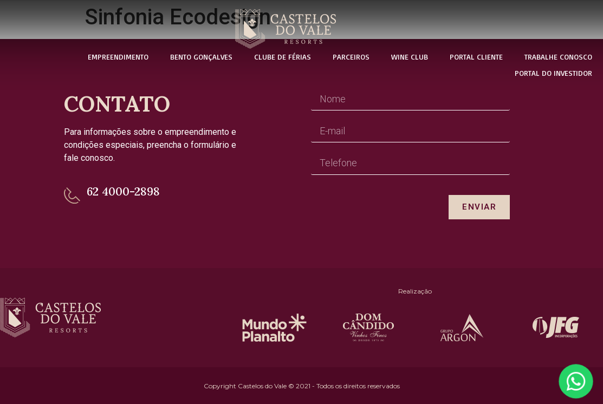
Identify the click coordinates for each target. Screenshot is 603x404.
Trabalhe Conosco (558, 56)
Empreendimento (118, 56)
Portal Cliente (476, 56)
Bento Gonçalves (201, 56)
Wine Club (409, 56)
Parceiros (351, 56)
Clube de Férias (282, 56)
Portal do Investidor (553, 72)
